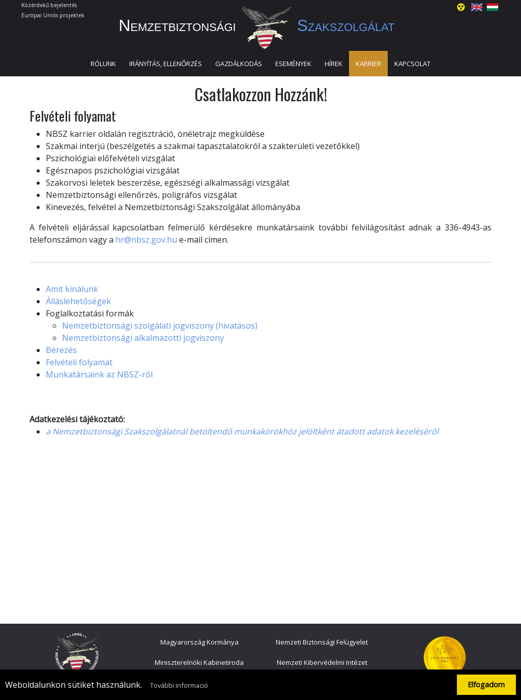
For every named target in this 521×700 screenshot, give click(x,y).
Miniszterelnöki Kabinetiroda (199, 662)
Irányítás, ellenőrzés (165, 63)
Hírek (333, 63)
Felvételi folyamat (79, 362)
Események (293, 63)
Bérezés (61, 350)
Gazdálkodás (238, 63)
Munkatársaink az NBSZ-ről (99, 374)
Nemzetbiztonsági (260, 25)
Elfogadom (486, 684)
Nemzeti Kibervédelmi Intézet (322, 662)
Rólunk (103, 63)
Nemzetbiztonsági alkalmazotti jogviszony (143, 337)
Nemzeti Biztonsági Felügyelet (322, 642)
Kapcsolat (412, 63)
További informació (179, 685)
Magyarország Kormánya (199, 642)
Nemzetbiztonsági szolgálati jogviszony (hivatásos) (159, 325)
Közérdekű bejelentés (49, 5)
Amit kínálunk (72, 289)
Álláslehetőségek (78, 301)
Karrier (368, 63)
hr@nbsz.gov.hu (146, 239)
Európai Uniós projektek (52, 15)
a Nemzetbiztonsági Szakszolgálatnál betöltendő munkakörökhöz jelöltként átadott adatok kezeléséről (242, 431)
